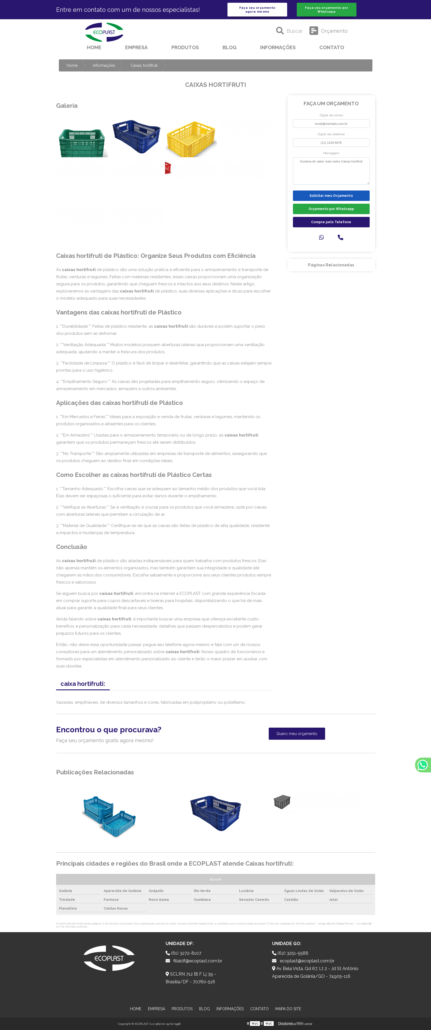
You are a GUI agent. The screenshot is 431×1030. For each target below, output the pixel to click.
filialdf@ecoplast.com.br (194, 960)
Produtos (185, 47)
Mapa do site (288, 1009)
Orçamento (328, 31)
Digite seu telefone (331, 134)
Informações (278, 47)
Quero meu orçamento (296, 733)
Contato (331, 47)
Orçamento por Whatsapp (331, 209)
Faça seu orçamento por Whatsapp (326, 9)
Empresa (136, 47)
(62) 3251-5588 (290, 953)
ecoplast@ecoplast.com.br (303, 960)
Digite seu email (331, 115)
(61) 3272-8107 (183, 953)
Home (94, 47)
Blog (230, 47)
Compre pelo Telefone (331, 222)
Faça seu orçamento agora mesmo (257, 9)
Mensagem (331, 153)
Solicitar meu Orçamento (331, 196)
